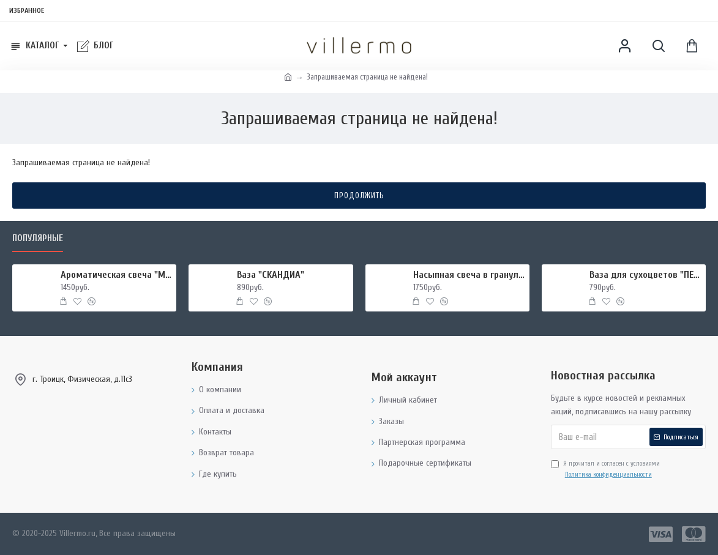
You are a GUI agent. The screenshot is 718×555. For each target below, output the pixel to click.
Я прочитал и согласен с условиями (605, 470)
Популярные (37, 238)
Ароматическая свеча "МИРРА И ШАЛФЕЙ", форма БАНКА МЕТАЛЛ (117, 274)
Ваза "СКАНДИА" (270, 274)
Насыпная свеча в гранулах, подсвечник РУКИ (469, 274)
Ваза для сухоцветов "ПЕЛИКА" (645, 274)
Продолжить (359, 195)
